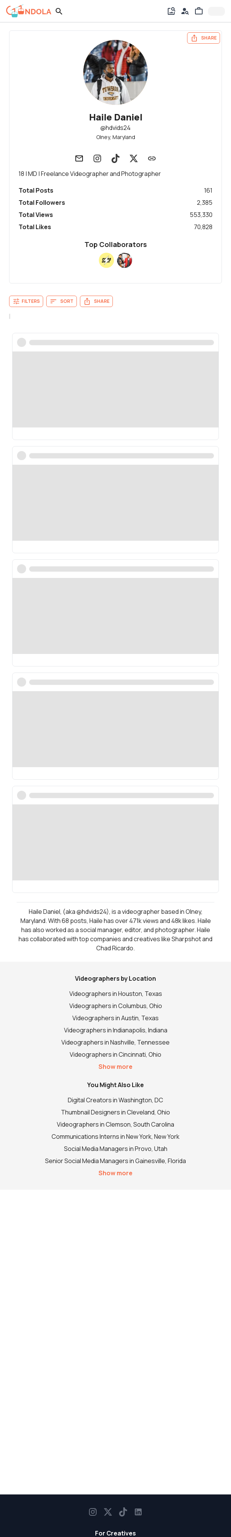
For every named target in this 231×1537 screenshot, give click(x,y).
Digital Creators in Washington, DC (115, 1100)
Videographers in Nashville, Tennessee (115, 1042)
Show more (115, 1066)
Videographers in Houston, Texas (115, 993)
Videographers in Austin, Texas (115, 1018)
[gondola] (29, 11)
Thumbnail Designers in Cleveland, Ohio (115, 1112)
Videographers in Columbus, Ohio (115, 1006)
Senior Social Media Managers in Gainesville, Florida (115, 1161)
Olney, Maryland (115, 137)
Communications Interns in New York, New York (115, 1136)
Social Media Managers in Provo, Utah (115, 1148)
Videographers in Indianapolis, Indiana (115, 1030)
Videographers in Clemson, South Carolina (115, 1124)
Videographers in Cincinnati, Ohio (115, 1054)
